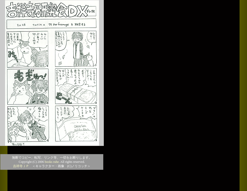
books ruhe (52, 162)
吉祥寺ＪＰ (21, 166)
